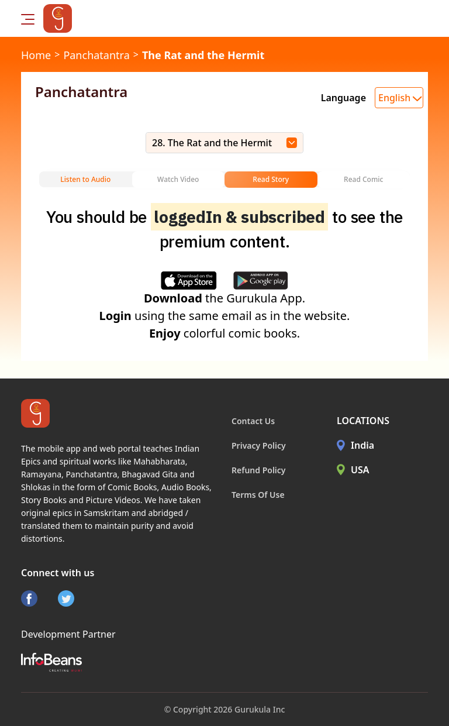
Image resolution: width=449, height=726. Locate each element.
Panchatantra (96, 55)
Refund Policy (259, 470)
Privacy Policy (259, 445)
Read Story (271, 179)
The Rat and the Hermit (203, 55)
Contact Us (253, 420)
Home (36, 55)
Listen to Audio (85, 179)
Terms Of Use (258, 494)
